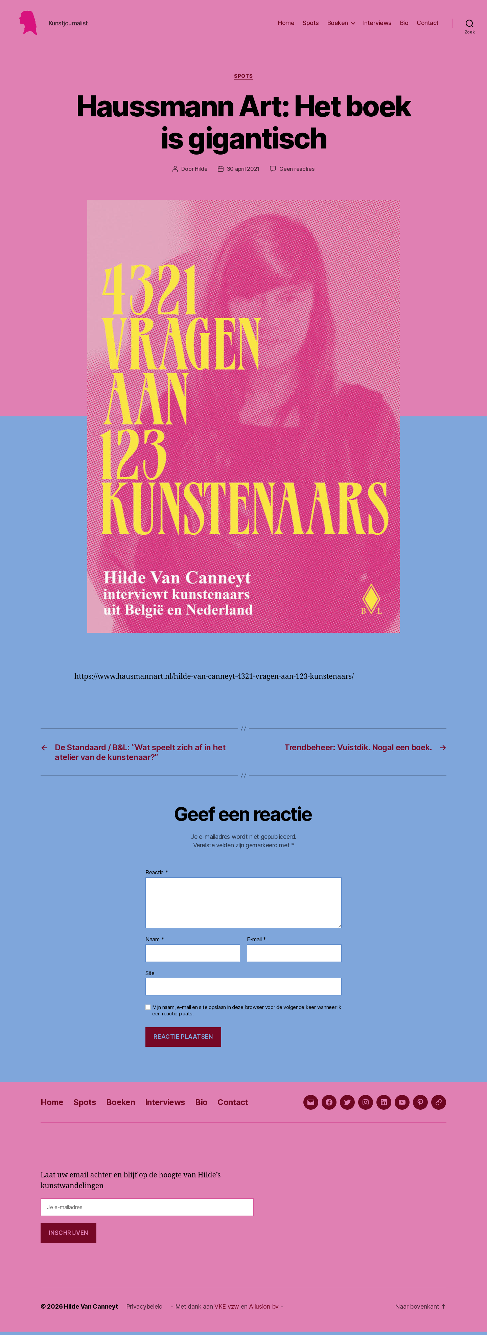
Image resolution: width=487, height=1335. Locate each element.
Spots (311, 24)
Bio (404, 24)
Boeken (337, 24)
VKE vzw (226, 1309)
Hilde (201, 172)
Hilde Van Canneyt (91, 1309)
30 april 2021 (243, 172)
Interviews (377, 24)
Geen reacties (297, 172)
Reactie (156, 876)
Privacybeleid (144, 1309)
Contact (428, 24)
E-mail (256, 943)
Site (150, 976)
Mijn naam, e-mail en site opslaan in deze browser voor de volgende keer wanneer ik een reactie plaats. (246, 1014)
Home (286, 24)
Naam (154, 943)
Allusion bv (264, 1309)
